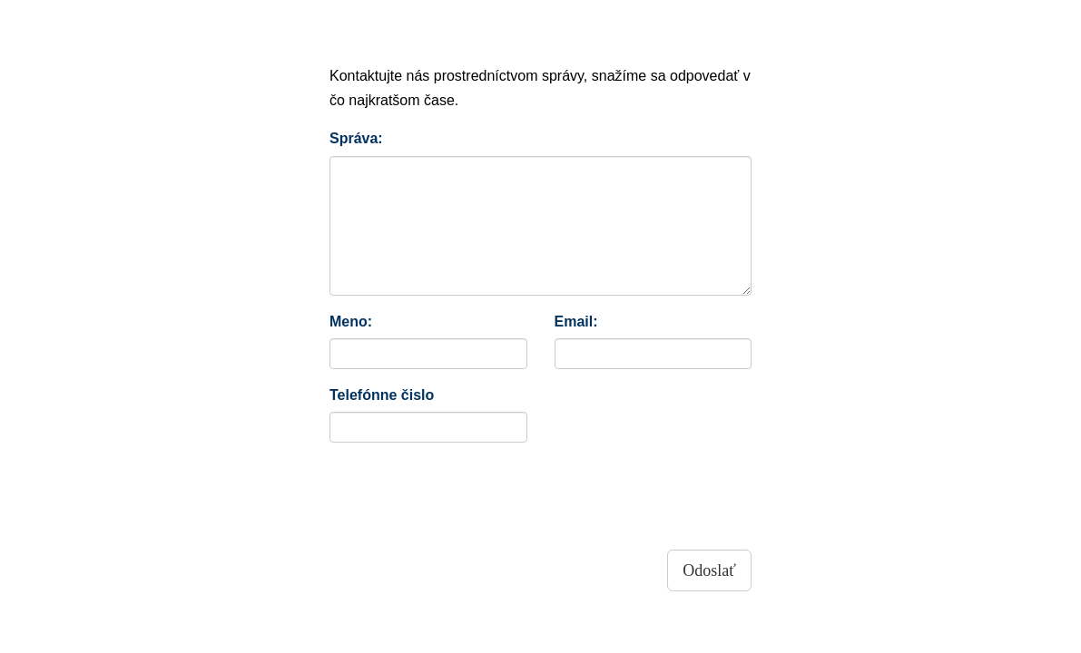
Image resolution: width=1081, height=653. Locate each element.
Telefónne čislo (381, 395)
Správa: (356, 138)
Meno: (350, 321)
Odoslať (709, 570)
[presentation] (467, 491)
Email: (576, 321)
